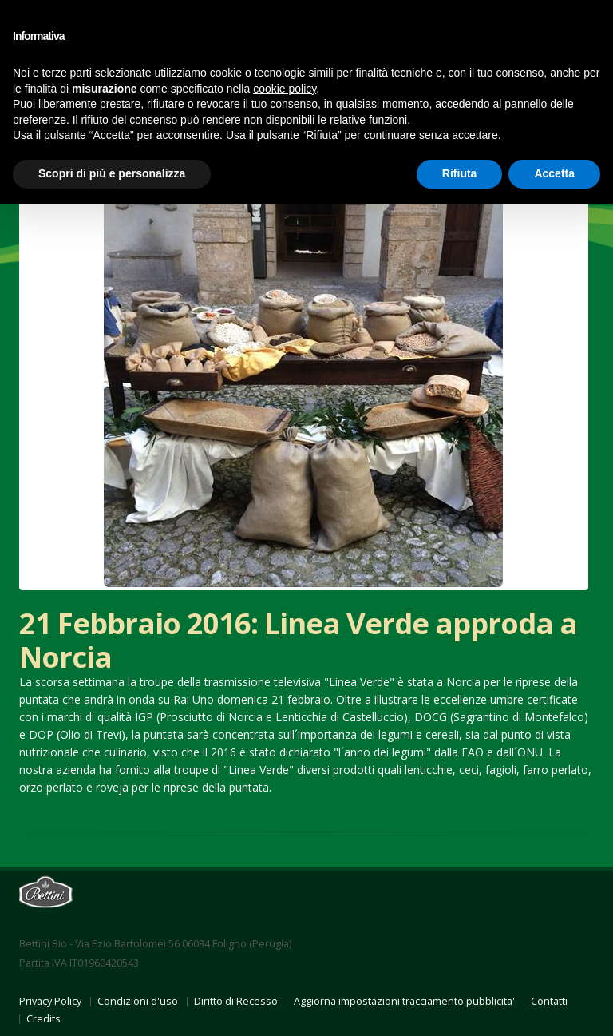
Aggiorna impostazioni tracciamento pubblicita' (404, 1001)
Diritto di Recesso (236, 1001)
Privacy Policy (50, 1001)
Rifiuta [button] (459, 173)
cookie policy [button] (284, 88)
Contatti (549, 1001)
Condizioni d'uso (137, 1001)
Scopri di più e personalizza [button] (111, 173)
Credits (43, 1019)
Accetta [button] (554, 173)
